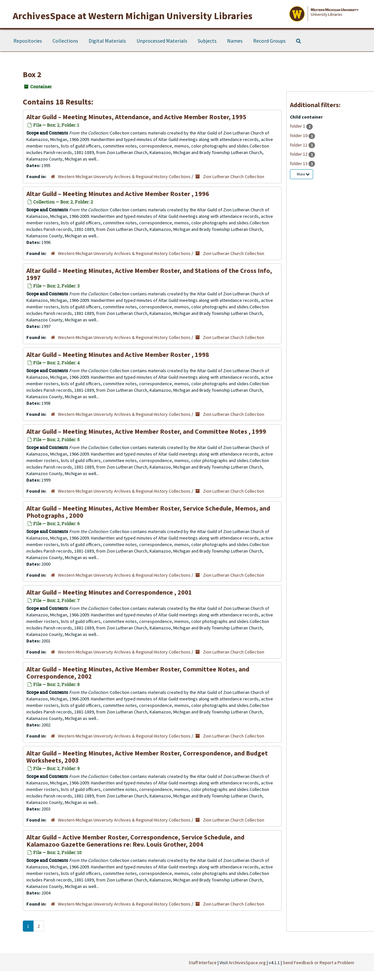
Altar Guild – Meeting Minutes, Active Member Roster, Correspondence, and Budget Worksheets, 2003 (147, 756)
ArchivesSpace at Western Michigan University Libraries (132, 15)
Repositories (27, 40)
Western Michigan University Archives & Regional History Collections (124, 176)
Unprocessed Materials (162, 40)
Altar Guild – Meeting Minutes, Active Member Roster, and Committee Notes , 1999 (146, 431)
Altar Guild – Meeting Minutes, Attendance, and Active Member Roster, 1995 (136, 117)
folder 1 (298, 126)
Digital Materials (107, 40)
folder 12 (299, 154)
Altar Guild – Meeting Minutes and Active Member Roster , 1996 (117, 194)
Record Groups (269, 40)
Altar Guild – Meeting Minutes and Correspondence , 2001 (109, 592)
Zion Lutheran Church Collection (233, 176)
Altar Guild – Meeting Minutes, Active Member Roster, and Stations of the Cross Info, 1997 (149, 274)
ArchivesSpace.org (247, 962)
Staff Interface (203, 962)
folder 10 (299, 135)
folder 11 (299, 145)
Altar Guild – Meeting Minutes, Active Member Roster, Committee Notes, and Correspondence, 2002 (137, 672)
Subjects (207, 40)
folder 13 (299, 163)
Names (235, 40)
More (303, 174)
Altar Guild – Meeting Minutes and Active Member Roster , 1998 (117, 354)
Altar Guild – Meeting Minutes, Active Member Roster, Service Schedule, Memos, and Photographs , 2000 (148, 511)
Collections (65, 40)
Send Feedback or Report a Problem (318, 962)
